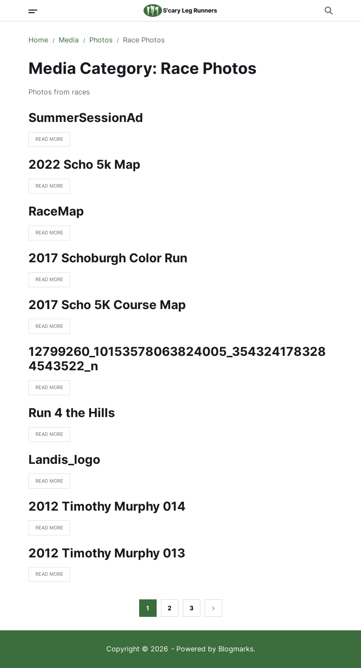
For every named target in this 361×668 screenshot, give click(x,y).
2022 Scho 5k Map (84, 164)
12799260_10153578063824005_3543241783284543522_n (177, 359)
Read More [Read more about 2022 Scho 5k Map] (45, 188)
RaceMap (56, 211)
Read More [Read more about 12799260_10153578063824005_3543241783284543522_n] (45, 389)
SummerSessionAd (85, 117)
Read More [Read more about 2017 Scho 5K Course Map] (45, 328)
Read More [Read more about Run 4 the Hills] (45, 436)
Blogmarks (235, 648)
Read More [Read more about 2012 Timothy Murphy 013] (45, 576)
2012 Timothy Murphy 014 (107, 506)
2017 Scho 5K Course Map (107, 304)
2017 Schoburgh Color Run (107, 257)
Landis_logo (64, 459)
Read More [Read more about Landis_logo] (45, 483)
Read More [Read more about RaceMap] (45, 235)
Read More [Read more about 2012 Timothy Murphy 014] (45, 530)
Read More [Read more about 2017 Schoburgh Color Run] (45, 281)
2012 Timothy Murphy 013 (106, 553)
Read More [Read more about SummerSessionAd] (45, 141)
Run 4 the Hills (71, 412)
